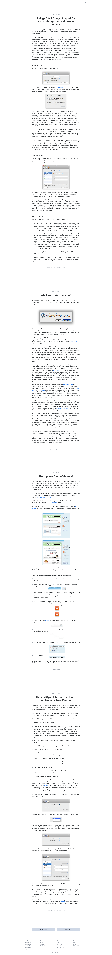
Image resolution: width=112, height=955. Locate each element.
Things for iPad (27, 947)
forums (63, 901)
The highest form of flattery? (56, 476)
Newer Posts (43, 929)
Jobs (74, 944)
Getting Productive (44, 945)
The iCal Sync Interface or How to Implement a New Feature (56, 698)
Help (41, 942)
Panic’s (47, 620)
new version (73, 341)
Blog (58, 942)
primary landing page (62, 408)
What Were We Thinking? (56, 295)
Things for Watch (28, 945)
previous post (61, 87)
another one (41, 390)
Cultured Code (56, 953)
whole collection (52, 502)
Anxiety (52, 252)
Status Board (60, 945)
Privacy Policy (76, 945)
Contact (42, 944)
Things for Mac (27, 942)
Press (74, 949)
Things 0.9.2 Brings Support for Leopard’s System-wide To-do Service (56, 21)
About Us (75, 942)
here (38, 497)
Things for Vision (28, 949)
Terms (74, 947)
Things (27, 3)
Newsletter (59, 944)
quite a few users (68, 384)
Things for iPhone (28, 944)
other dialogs (57, 370)
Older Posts (69, 929)
